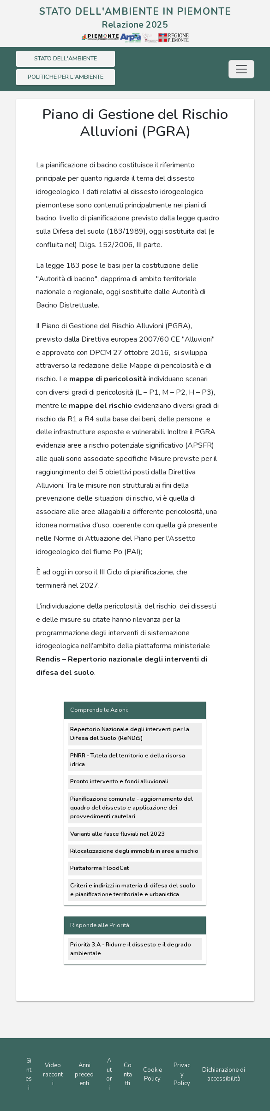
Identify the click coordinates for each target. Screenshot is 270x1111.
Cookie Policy (152, 1074)
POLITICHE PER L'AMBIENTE (65, 77)
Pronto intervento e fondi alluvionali (119, 781)
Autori (109, 1074)
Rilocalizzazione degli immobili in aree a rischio (134, 851)
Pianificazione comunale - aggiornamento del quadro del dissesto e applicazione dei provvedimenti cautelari (131, 808)
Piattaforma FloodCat (99, 868)
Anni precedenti (84, 1074)
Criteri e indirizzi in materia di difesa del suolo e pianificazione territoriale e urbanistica (132, 889)
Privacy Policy (182, 1074)
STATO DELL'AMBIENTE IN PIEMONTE (135, 11)
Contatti (128, 1074)
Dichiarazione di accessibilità (223, 1074)
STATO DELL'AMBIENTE (65, 58)
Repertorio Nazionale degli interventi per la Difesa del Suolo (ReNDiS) (129, 733)
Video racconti (53, 1074)
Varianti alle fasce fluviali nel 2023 (117, 834)
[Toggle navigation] (241, 69)
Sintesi (28, 1074)
